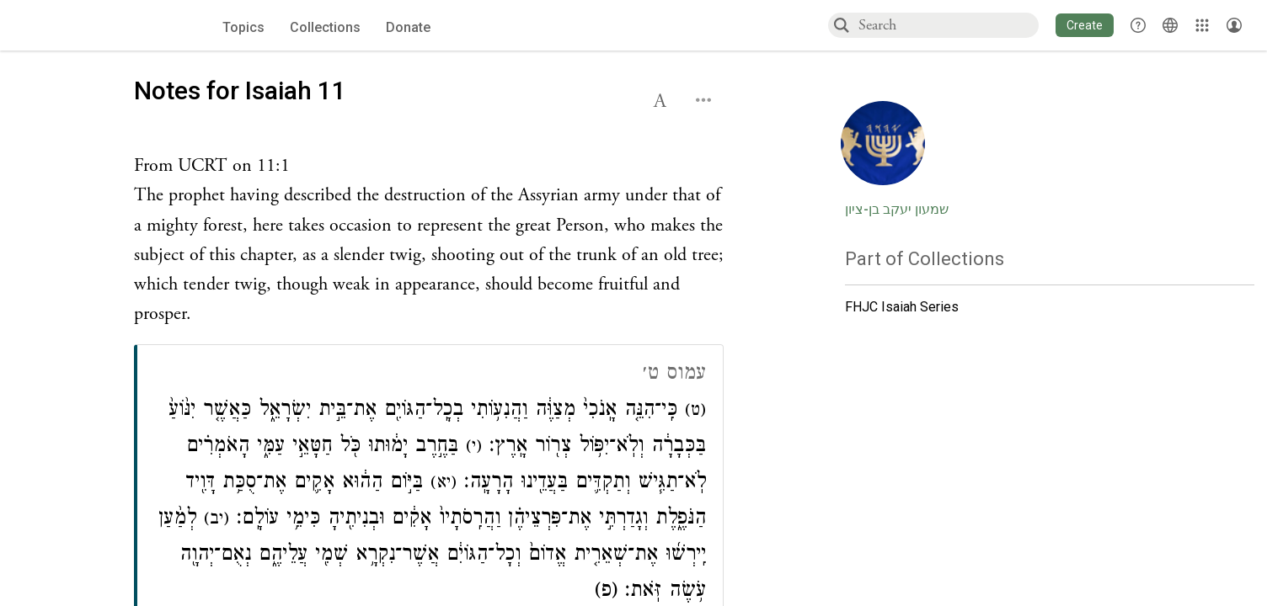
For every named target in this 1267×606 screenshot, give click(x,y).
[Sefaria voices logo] (98, 25)
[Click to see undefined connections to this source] (429, 240)
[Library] (1202, 25)
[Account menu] (1234, 25)
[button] (1085, 25)
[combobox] (948, 24)
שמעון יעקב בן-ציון (897, 209)
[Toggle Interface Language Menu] (1170, 25)
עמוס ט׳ (674, 375)
